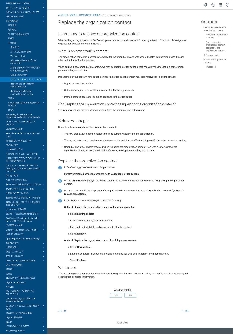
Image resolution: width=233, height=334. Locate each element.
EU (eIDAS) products (25, 304)
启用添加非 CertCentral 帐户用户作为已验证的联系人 (25, 43)
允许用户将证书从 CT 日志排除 (25, 163)
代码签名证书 (25, 217)
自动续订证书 (25, 119)
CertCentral (63, 15)
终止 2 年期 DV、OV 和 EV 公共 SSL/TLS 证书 (20, 266)
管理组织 (26, 17)
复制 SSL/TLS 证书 (25, 230)
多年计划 (10, 261)
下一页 (184, 311)
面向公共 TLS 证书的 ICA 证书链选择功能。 (25, 281)
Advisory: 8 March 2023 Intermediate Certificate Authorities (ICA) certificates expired (23, 316)
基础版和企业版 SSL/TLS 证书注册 (22, 128)
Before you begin (211, 55)
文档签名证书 (25, 221)
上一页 (63, 311)
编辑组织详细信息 (18, 49)
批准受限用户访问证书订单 (18, 114)
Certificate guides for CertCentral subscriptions (25, 325)
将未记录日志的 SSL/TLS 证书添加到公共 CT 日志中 (23, 177)
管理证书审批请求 (25, 103)
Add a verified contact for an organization (23, 35)
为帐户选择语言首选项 (16, 154)
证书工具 (24, 331)
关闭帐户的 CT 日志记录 (17, 167)
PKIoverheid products (25, 309)
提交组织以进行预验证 (20, 25)
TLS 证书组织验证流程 (18, 8)
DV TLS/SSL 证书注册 (25, 183)
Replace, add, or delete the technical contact (22, 59)
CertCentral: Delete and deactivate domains (26, 78)
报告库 (25, 296)
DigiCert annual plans (16, 256)
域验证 (11, 12)
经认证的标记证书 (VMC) (25, 300)
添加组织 (14, 21)
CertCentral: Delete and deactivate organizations (27, 66)
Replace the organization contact (25, 53)
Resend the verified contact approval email (23, 108)
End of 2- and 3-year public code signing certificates (20, 273)
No (130, 295)
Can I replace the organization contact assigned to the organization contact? (216, 46)
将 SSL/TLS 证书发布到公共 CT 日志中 (25, 158)
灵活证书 (10, 243)
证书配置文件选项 (25, 199)
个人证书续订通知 (25, 123)
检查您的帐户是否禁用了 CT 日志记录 (23, 171)
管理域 (26, 72)
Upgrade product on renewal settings (23, 212)
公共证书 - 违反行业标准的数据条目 (22, 187)
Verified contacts (18, 30)
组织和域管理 (85, 15)
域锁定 (11, 84)
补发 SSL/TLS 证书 (25, 225)
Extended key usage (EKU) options (25, 203)
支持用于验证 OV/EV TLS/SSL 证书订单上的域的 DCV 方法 (25, 133)
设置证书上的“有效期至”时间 (19, 287)
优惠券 (9, 247)
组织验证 (12, 3)
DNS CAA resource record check (25, 234)
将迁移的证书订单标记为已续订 (20, 252)
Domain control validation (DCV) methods (25, 97)
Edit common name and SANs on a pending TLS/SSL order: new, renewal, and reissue (23, 142)
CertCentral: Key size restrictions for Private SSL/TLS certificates (22, 193)
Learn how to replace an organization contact (215, 29)
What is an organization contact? (217, 36)
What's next (211, 67)
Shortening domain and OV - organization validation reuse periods (23, 90)
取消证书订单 (12, 149)
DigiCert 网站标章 (25, 291)
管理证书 (73, 15)
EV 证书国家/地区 (14, 239)
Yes (116, 295)
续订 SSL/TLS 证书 (14, 208)
